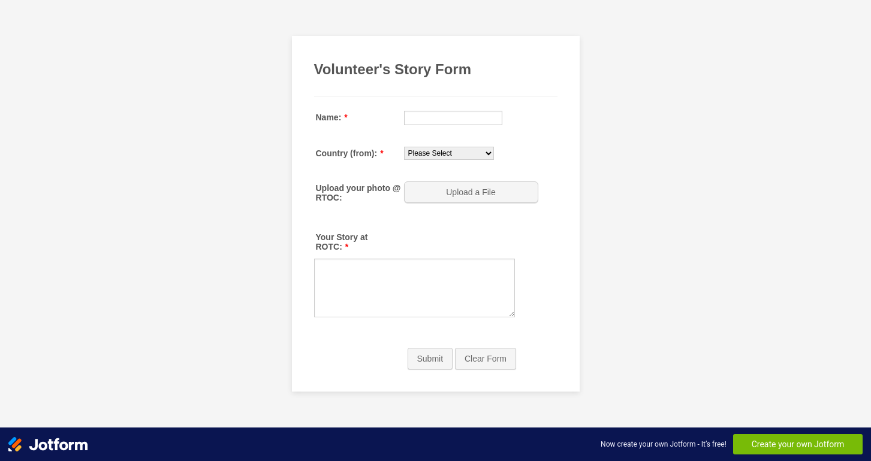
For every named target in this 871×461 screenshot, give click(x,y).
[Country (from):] (449, 153)
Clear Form (486, 358)
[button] (472, 192)
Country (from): (350, 153)
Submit (430, 358)
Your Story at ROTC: (342, 241)
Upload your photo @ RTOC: (358, 192)
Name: (332, 117)
